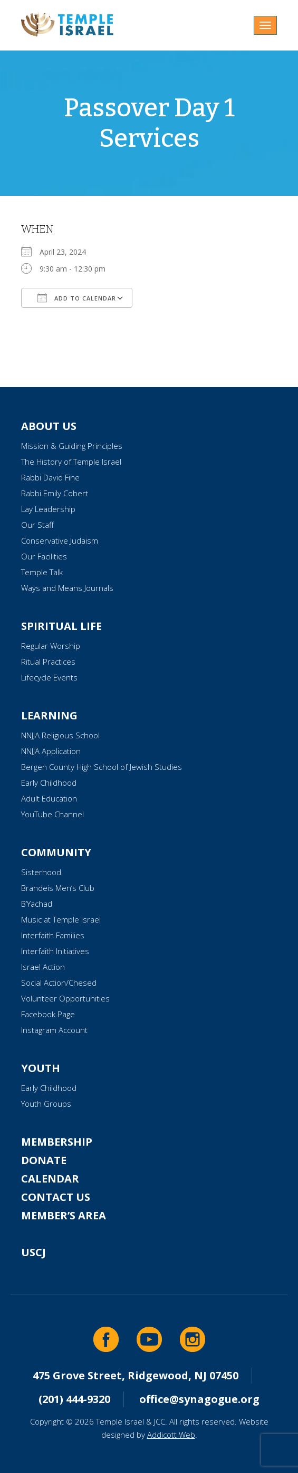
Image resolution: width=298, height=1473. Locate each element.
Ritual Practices (48, 661)
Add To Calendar (76, 298)
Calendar (50, 1178)
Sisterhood (41, 872)
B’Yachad (36, 903)
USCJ (33, 1252)
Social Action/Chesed (59, 982)
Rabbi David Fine (50, 477)
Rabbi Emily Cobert (54, 493)
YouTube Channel (52, 814)
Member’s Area (63, 1215)
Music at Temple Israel (61, 919)
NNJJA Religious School (60, 735)
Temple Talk (42, 572)
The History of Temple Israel (71, 461)
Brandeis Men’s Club (57, 888)
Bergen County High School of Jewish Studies (101, 766)
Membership (56, 1142)
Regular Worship (50, 645)
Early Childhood (48, 782)
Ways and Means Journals (67, 588)
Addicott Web (171, 1434)
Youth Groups (46, 1103)
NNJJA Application (51, 751)
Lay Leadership (48, 509)
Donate (43, 1160)
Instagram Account (54, 1030)
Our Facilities (44, 556)
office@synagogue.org (199, 1399)
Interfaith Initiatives (55, 951)
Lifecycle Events (49, 677)
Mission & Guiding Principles (71, 445)
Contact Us (55, 1197)
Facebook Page (48, 1014)
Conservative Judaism (59, 540)
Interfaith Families (52, 935)
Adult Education (49, 798)
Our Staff (37, 524)
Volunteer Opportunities (65, 998)
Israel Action (43, 966)
